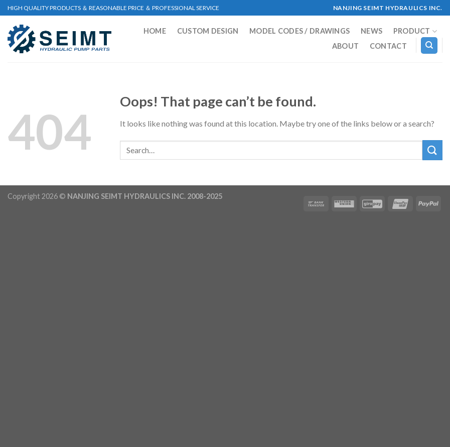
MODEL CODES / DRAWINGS (299, 31)
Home (154, 31)
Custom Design (208, 31)
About (345, 46)
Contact (388, 46)
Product (415, 31)
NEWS (371, 31)
